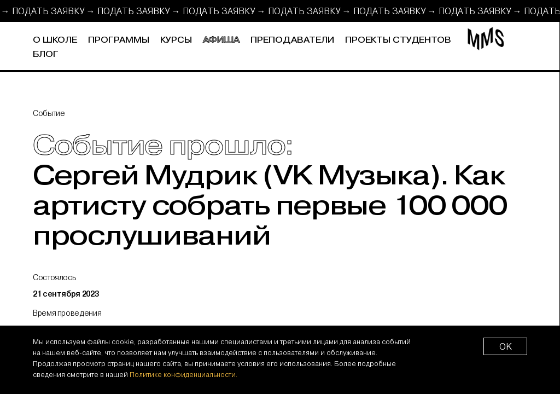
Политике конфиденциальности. (183, 374)
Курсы (176, 40)
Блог (46, 54)
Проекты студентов (398, 40)
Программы (118, 40)
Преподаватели (292, 40)
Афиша (221, 40)
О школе (55, 40)
